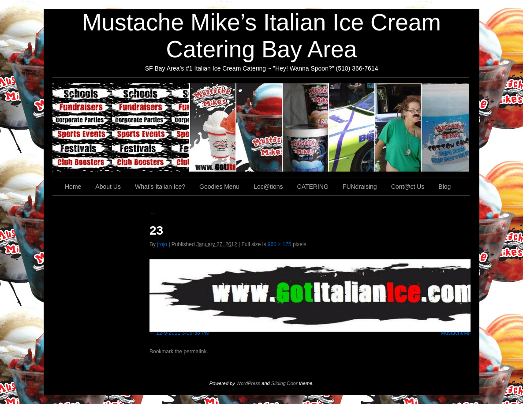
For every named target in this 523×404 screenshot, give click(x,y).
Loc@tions (352, 127)
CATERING (121, 127)
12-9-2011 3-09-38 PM (182, 333)
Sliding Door (284, 383)
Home (73, 186)
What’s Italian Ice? (259, 127)
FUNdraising (398, 127)
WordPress (248, 383)
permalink (194, 351)
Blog (444, 186)
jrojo (162, 244)
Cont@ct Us (445, 127)
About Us (213, 127)
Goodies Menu (306, 127)
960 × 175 (279, 244)
